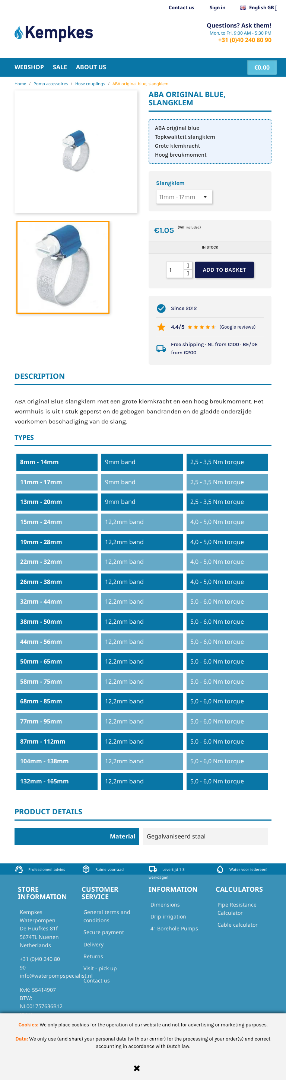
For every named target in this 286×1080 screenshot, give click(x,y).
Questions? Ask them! (239, 25)
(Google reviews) (237, 327)
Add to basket (224, 269)
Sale (60, 67)
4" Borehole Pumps (174, 928)
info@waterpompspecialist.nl (56, 975)
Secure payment (103, 932)
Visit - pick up (100, 968)
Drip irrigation (168, 916)
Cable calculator (237, 924)
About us (91, 67)
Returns (93, 956)
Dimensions (165, 904)
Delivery (93, 944)
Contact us (181, 7)
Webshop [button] (29, 67)
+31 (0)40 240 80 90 (244, 40)
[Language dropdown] (262, 8)
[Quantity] (175, 270)
